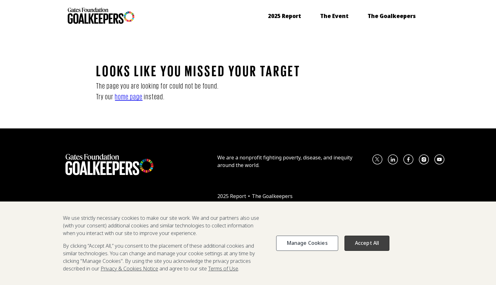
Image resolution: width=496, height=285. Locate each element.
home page (128, 96)
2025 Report (232, 196)
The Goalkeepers (272, 196)
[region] (248, 243)
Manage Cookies (307, 242)
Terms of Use (223, 268)
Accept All (367, 242)
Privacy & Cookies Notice (129, 268)
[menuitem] (284, 16)
